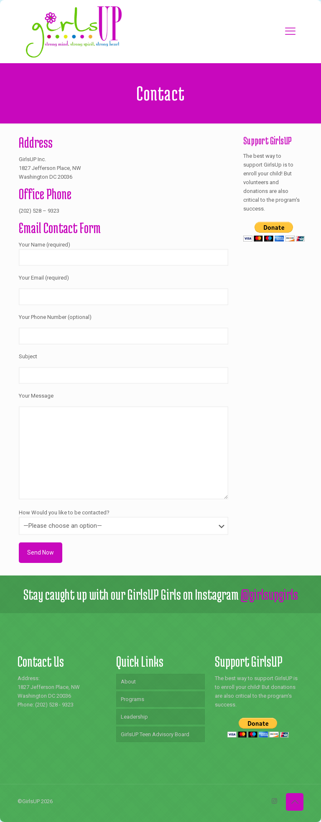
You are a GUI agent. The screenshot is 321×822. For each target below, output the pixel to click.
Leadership (134, 717)
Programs (132, 699)
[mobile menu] (290, 31)
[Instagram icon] (274, 801)
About (128, 681)
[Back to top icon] (294, 802)
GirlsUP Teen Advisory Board (155, 734)
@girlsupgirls (269, 594)
